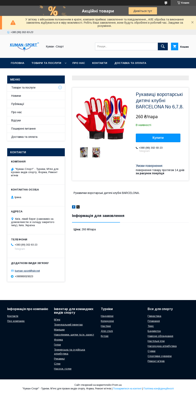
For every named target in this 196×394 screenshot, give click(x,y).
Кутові (104, 336)
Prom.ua (117, 385)
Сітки (57, 363)
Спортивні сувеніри (160, 356)
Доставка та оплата (130, 62)
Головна (17, 62)
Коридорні (107, 320)
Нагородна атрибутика (162, 346)
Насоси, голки (62, 368)
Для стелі (107, 331)
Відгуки (16, 120)
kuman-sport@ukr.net (27, 270)
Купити (158, 137)
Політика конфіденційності (158, 388)
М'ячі (57, 319)
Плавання (154, 320)
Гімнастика (154, 315)
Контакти (99, 62)
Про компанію (16, 320)
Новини (16, 95)
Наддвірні (107, 315)
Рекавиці (59, 358)
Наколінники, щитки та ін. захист (74, 334)
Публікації (17, 104)
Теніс (151, 325)
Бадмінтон (154, 331)
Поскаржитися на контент (127, 388)
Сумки (151, 351)
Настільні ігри (156, 341)
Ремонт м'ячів (156, 361)
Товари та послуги (46, 62)
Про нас (78, 62)
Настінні (106, 325)
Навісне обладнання (160, 336)
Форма (58, 339)
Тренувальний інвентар (68, 324)
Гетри (57, 344)
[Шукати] (163, 46)
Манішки (59, 329)
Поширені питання (23, 128)
